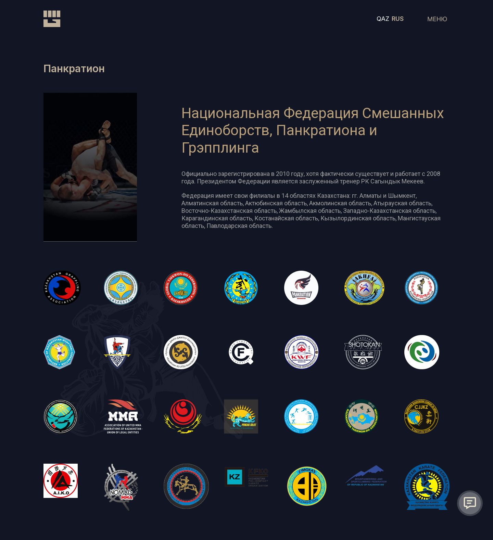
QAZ (383, 18)
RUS (398, 18)
